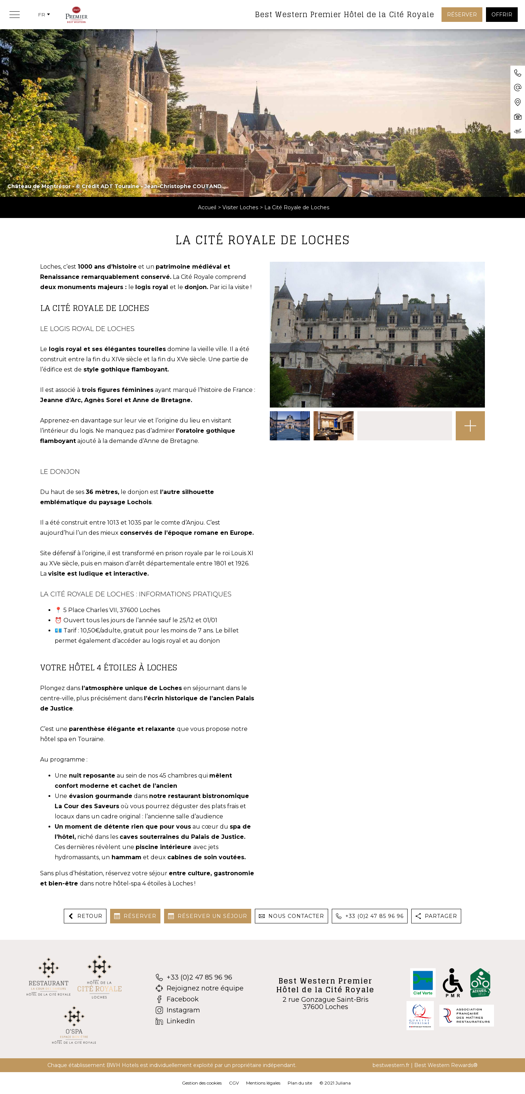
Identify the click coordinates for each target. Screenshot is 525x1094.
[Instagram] (200, 1010)
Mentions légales (263, 1083)
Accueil (207, 207)
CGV (234, 1083)
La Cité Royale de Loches (296, 207)
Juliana (343, 1083)
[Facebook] (200, 999)
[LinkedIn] (200, 1021)
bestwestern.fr (391, 1065)
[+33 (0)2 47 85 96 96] (200, 977)
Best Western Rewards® (446, 1065)
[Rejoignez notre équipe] (200, 988)
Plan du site (300, 1083)
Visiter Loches (240, 207)
